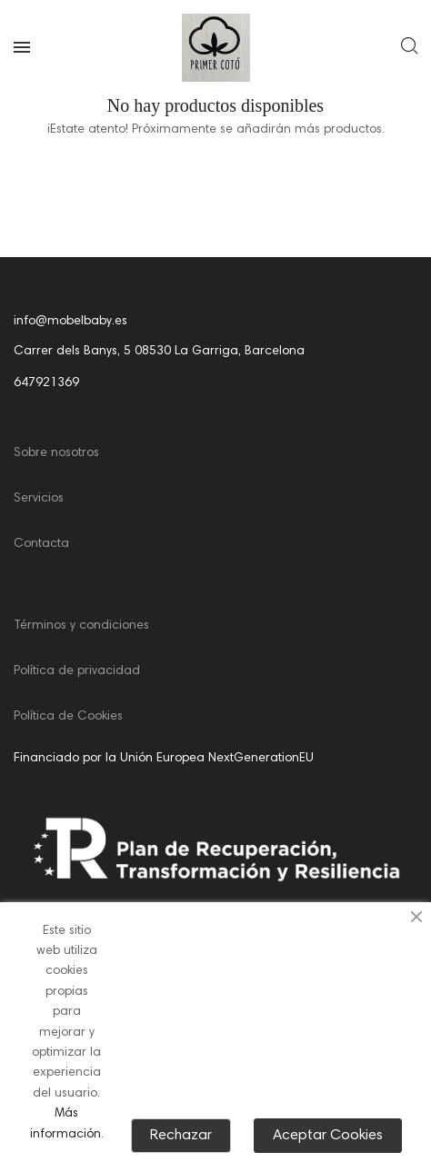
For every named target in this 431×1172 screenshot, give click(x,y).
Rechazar (181, 1135)
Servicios (39, 498)
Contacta (41, 544)
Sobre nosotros (56, 453)
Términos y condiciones (81, 626)
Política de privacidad (77, 671)
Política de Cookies (68, 716)
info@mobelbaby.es (70, 321)
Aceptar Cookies (328, 1135)
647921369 (46, 383)
